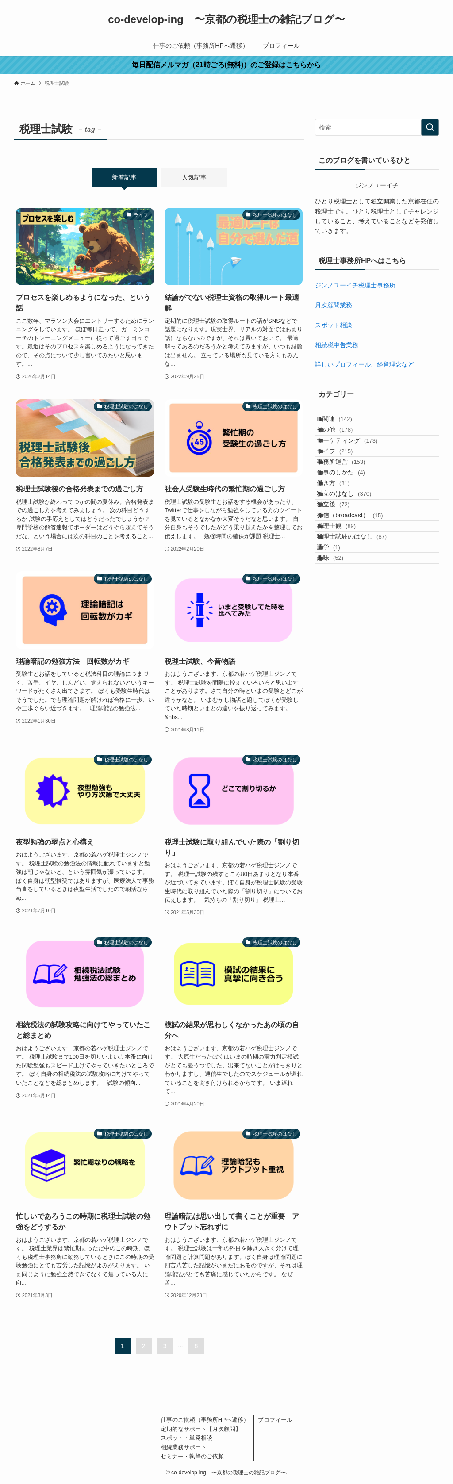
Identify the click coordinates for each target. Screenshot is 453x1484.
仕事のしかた (350, 514)
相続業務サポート (184, 1447)
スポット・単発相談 (186, 1437)
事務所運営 (350, 496)
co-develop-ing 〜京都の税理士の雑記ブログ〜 (226, 19)
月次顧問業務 (333, 305)
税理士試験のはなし (361, 624)
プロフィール (275, 1419)
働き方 (342, 533)
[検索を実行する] (430, 127)
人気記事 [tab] (194, 177)
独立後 (342, 570)
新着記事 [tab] (124, 177)
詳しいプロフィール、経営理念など (364, 364)
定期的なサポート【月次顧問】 (201, 1429)
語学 (337, 643)
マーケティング (356, 459)
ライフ (344, 478)
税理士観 (345, 606)
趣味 (339, 662)
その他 (344, 441)
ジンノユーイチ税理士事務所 (355, 285)
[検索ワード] (377, 127)
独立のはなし (353, 551)
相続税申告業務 (336, 344)
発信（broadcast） (359, 588)
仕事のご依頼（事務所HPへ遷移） (205, 1419)
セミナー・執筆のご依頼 (192, 1456)
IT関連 (343, 422)
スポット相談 (333, 325)
